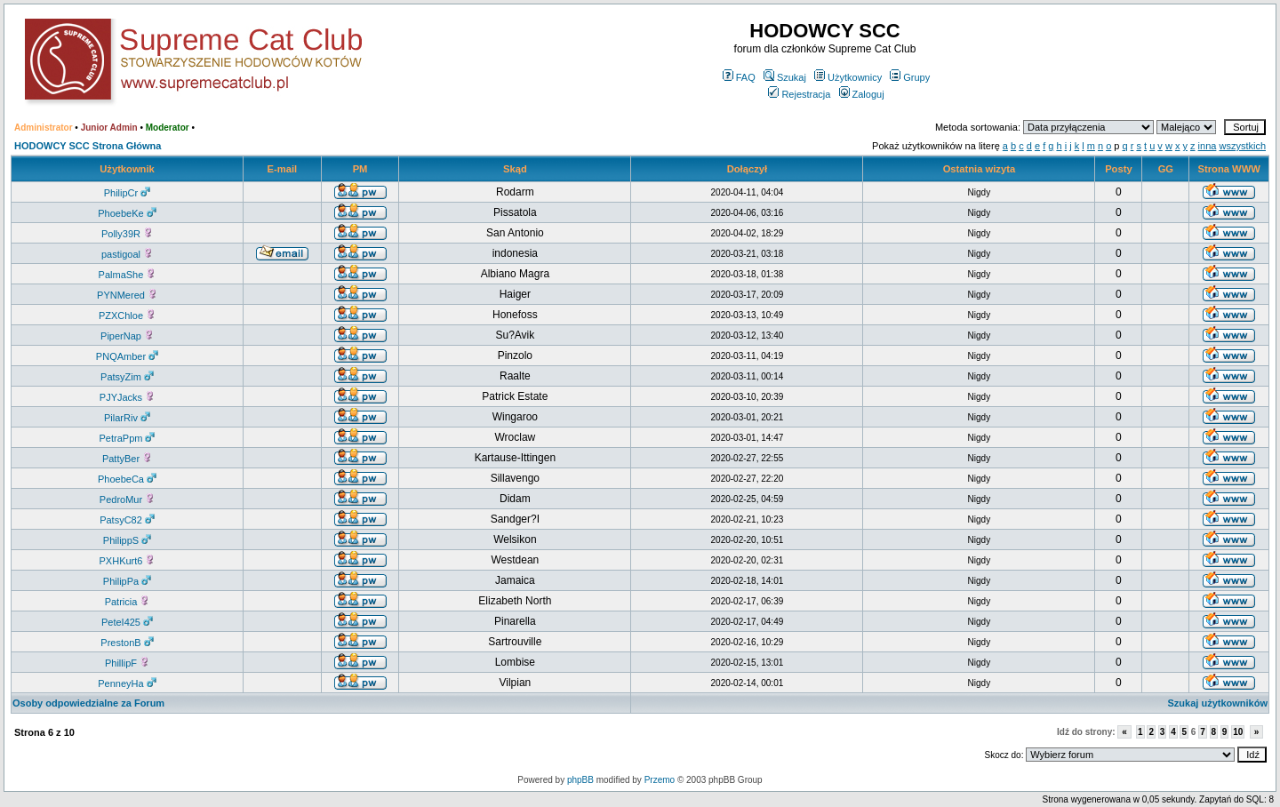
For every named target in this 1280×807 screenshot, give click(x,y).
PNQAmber (127, 356)
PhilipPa (127, 581)
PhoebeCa (127, 479)
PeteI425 (127, 622)
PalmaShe (127, 274)
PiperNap (127, 336)
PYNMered (127, 295)
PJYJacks (127, 397)
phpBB (580, 780)
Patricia (127, 601)
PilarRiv (127, 417)
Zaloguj (861, 94)
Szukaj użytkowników (1218, 703)
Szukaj (785, 77)
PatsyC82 (127, 520)
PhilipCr (127, 193)
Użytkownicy (848, 77)
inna (1207, 145)
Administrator (43, 127)
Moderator (167, 127)
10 (1238, 732)
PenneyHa (127, 683)
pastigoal (127, 254)
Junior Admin (109, 127)
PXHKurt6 (128, 560)
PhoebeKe (127, 213)
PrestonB (126, 642)
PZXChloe (127, 315)
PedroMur (127, 499)
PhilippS (127, 540)
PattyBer (127, 458)
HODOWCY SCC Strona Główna (87, 145)
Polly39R (127, 233)
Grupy (910, 77)
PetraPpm (128, 438)
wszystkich (1242, 145)
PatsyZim (127, 377)
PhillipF (127, 663)
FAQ (739, 77)
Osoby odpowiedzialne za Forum (88, 703)
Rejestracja (799, 94)
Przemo (659, 780)
